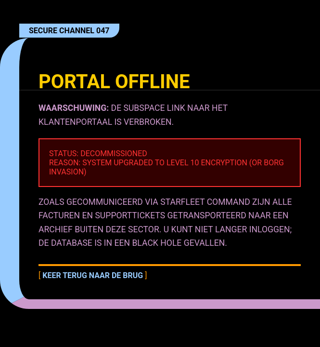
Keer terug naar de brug (92, 275)
